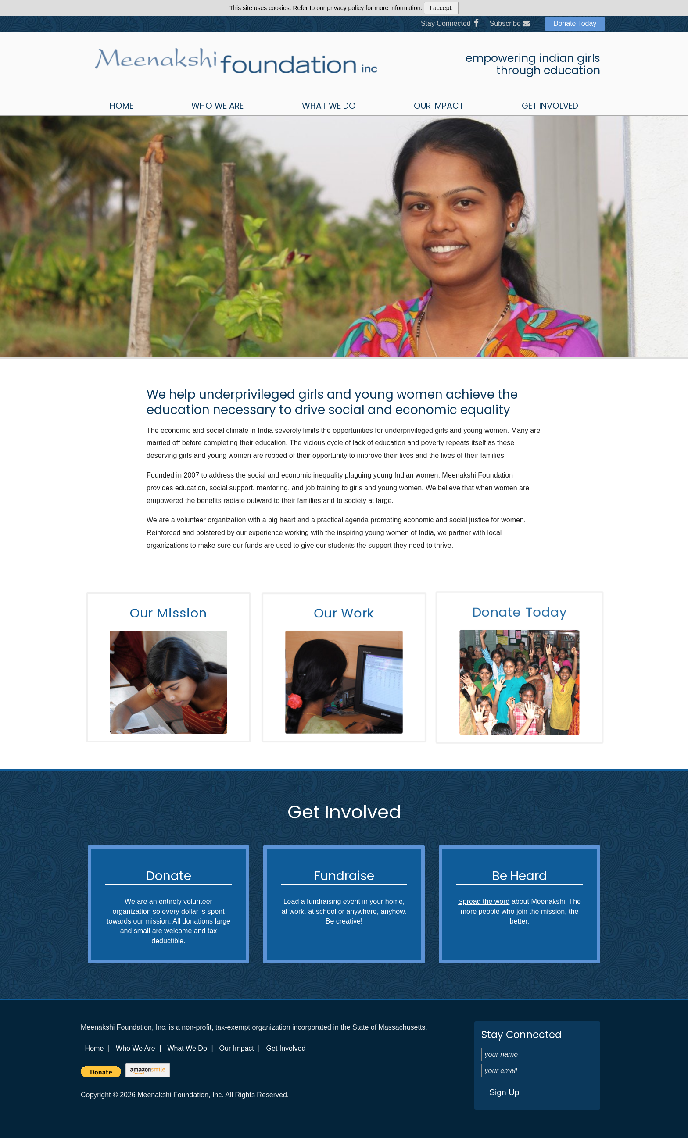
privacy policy (345, 7)
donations (198, 921)
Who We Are (217, 106)
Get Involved (550, 106)
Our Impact (439, 106)
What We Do (329, 106)
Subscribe (510, 23)
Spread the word (483, 901)
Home (121, 106)
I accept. (441, 7)
